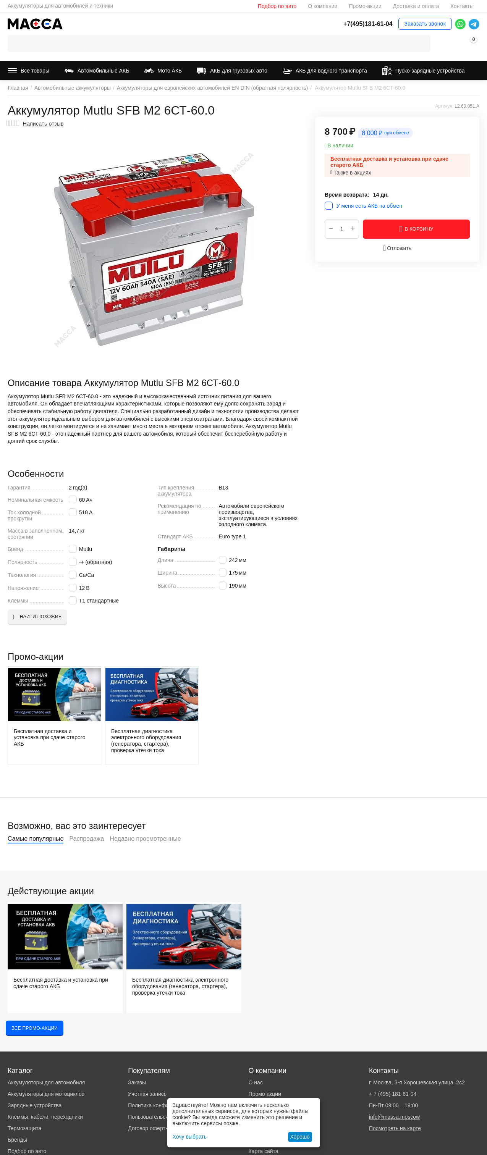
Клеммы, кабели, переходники (45, 1117)
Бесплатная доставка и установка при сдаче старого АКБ (49, 737)
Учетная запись (147, 1094)
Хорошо (300, 1137)
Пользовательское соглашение (166, 1117)
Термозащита (24, 1128)
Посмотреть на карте (395, 1128)
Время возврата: (347, 195)
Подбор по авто (277, 6)
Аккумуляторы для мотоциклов (46, 1094)
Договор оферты (148, 1128)
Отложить (397, 248)
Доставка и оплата (416, 6)
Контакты (461, 6)
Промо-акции (365, 6)
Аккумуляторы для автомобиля (46, 1082)
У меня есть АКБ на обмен (369, 206)
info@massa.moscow (394, 1117)
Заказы (137, 1082)
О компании (322, 6)
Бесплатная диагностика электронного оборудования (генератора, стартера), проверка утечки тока (146, 740)
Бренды (17, 1140)
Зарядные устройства (34, 1105)
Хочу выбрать (190, 1137)
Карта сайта (263, 1151)
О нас (256, 1082)
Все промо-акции (34, 1028)
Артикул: (444, 106)
